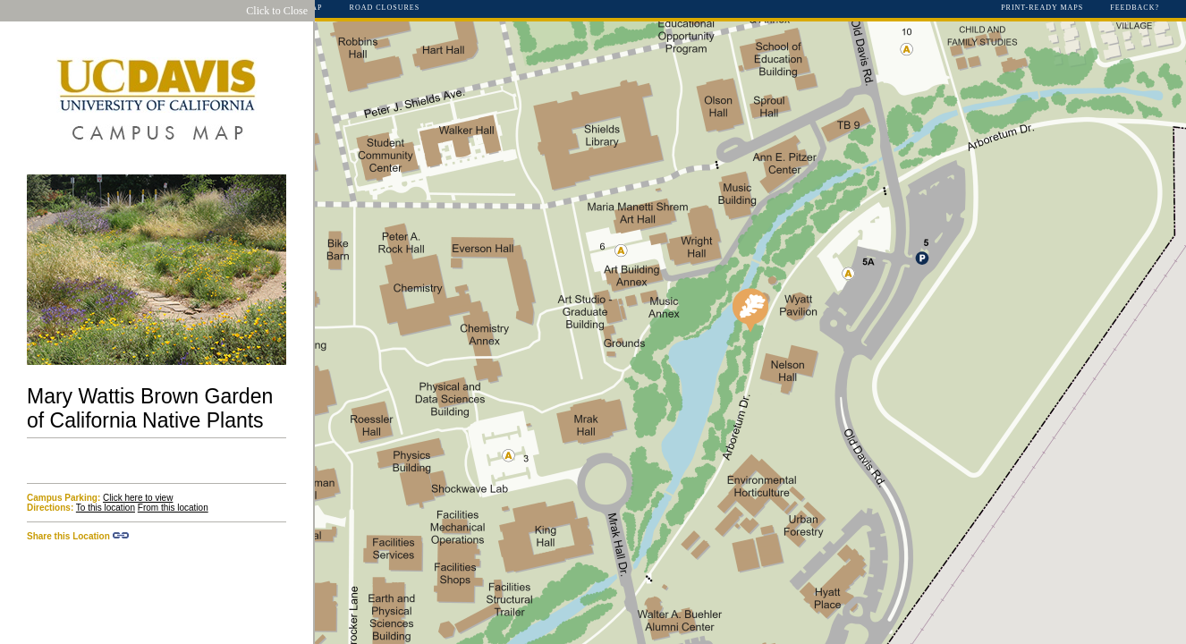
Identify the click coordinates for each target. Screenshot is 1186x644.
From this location (173, 508)
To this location (105, 508)
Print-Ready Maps (1042, 8)
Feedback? (1134, 8)
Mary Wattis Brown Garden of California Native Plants (150, 408)
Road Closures (385, 8)
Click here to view (138, 498)
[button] (750, 310)
